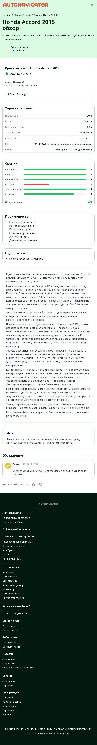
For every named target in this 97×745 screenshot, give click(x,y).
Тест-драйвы (9, 642)
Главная (6, 14)
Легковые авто (11, 512)
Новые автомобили (12, 522)
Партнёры (7, 685)
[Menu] (92, 5)
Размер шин (8, 626)
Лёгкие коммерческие (13, 546)
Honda (27, 14)
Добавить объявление (16, 529)
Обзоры (18, 14)
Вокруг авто (8, 663)
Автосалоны (8, 680)
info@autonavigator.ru (80, 728)
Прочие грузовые (11, 558)
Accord (37, 14)
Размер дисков (10, 630)
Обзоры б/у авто (11, 646)
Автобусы (7, 550)
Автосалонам (9, 706)
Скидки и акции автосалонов (17, 667)
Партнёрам (8, 710)
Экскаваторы (9, 589)
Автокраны (8, 572)
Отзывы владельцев (15, 613)
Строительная (9, 580)
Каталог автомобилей (16, 606)
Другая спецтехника (13, 597)
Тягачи (5, 554)
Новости (7, 654)
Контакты (7, 697)
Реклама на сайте (11, 701)
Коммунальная (10, 576)
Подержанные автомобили (16, 517)
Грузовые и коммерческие (18, 536)
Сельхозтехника (10, 593)
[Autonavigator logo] (25, 5)
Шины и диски (11, 621)
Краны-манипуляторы (13, 585)
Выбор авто (9, 637)
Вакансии (7, 714)
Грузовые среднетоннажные (17, 541)
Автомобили (9, 659)
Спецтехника (10, 567)
